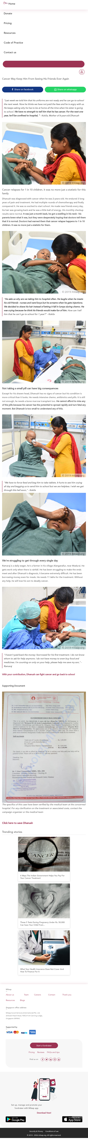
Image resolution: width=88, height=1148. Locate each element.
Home (11, 3)
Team (26, 994)
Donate (8, 13)
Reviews (40, 1052)
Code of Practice (13, 42)
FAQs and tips (53, 1052)
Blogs (22, 1000)
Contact (51, 994)
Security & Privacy (36, 1131)
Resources (10, 32)
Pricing (8, 23)
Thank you (66, 994)
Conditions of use (52, 1131)
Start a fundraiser (44, 1045)
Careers (37, 994)
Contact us (10, 52)
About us (10, 994)
